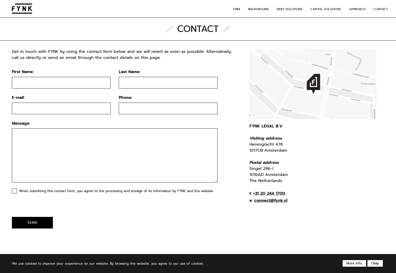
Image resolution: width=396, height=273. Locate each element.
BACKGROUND (258, 9)
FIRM (236, 9)
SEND (32, 222)
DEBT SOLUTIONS (289, 9)
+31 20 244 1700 (269, 193)
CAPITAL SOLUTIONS (325, 9)
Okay (375, 263)
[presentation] (41, 206)
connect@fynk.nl (270, 200)
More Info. (354, 263)
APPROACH (357, 9)
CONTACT (380, 9)
